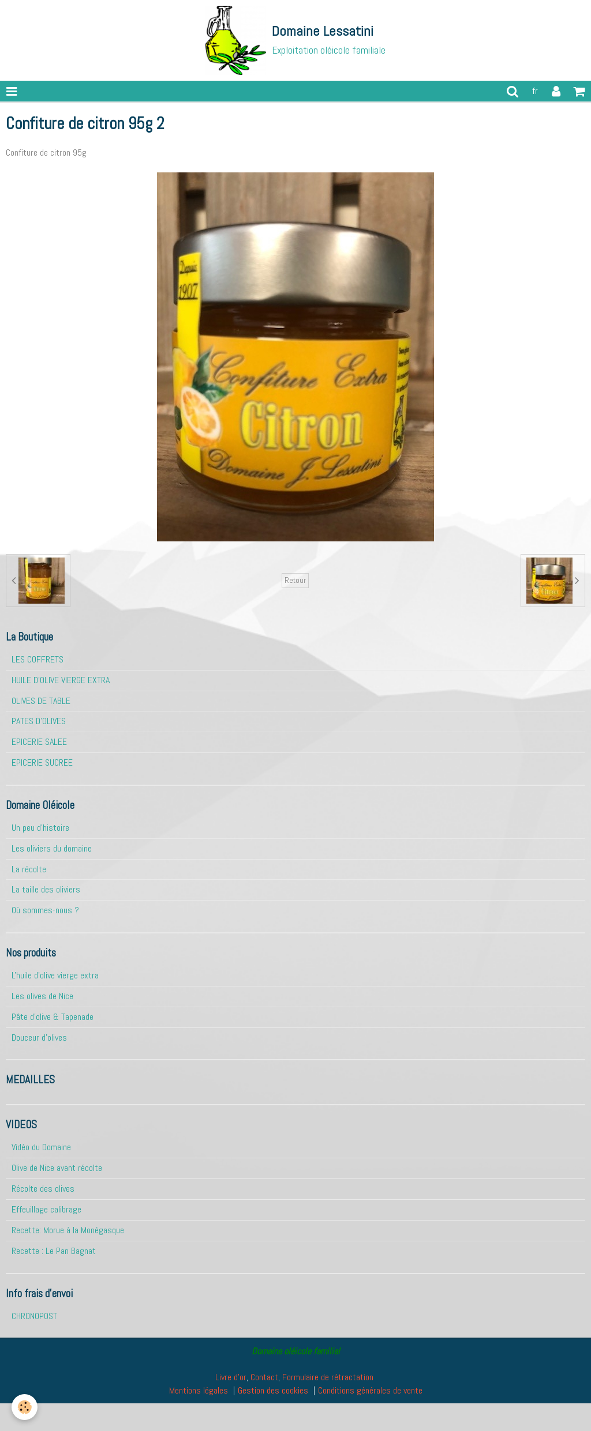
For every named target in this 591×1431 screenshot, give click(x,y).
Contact (264, 1377)
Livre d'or (230, 1377)
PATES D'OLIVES (39, 721)
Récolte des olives (43, 1189)
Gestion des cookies (273, 1390)
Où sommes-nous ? (45, 910)
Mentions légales (198, 1390)
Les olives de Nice (42, 996)
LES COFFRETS (37, 659)
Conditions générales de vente (370, 1390)
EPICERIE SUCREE (42, 762)
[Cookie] (25, 1407)
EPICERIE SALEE (39, 742)
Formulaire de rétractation (327, 1377)
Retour (295, 580)
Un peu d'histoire (40, 828)
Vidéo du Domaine (41, 1147)
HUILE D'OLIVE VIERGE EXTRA (61, 680)
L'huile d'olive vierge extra (55, 975)
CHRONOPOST (34, 1316)
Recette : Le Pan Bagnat (54, 1251)
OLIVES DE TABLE (41, 701)
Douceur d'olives (39, 1037)
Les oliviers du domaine (52, 848)
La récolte (29, 869)
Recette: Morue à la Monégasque (68, 1230)
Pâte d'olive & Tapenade (52, 1017)
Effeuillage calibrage (46, 1209)
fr (535, 91)
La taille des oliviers (46, 889)
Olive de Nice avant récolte (57, 1168)
